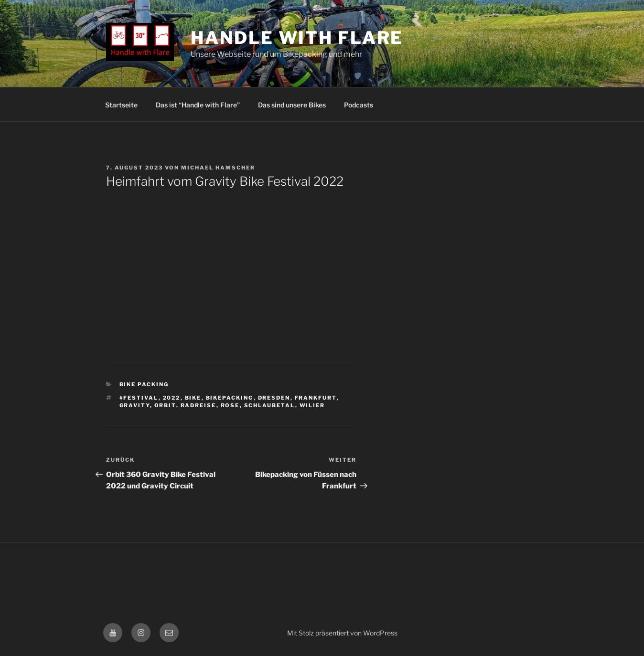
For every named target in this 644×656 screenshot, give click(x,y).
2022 (172, 397)
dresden (274, 397)
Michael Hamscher (218, 167)
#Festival (139, 397)
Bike (193, 397)
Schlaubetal (269, 405)
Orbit (165, 405)
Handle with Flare (297, 37)
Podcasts (358, 105)
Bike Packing (144, 384)
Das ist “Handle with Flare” (198, 105)
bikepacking (230, 397)
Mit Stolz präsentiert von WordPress (342, 633)
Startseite (121, 105)
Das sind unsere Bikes (292, 105)
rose (230, 405)
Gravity (134, 405)
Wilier (312, 405)
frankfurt (316, 397)
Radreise (198, 405)
